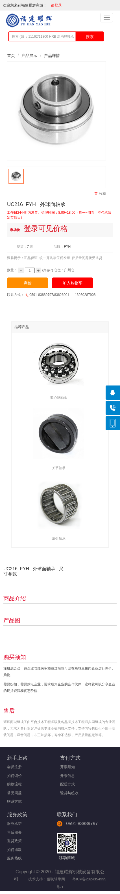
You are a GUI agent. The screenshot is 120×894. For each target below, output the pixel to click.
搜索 (90, 36)
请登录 (57, 5)
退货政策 (14, 841)
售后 (9, 710)
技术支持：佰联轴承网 (46, 879)
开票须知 (67, 767)
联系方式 (14, 801)
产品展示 (29, 55)
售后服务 (14, 832)
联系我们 (67, 814)
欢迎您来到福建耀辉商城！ (27, 5)
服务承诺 (14, 823)
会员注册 (14, 767)
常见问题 (14, 793)
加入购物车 (72, 283)
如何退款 (14, 850)
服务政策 (17, 814)
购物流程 (14, 784)
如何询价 (14, 776)
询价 (28, 283)
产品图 (11, 620)
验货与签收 (69, 793)
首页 (11, 55)
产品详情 (52, 55)
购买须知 (14, 657)
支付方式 (70, 758)
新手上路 (17, 758)
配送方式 (67, 784)
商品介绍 (14, 598)
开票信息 (67, 776)
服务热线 (14, 858)
